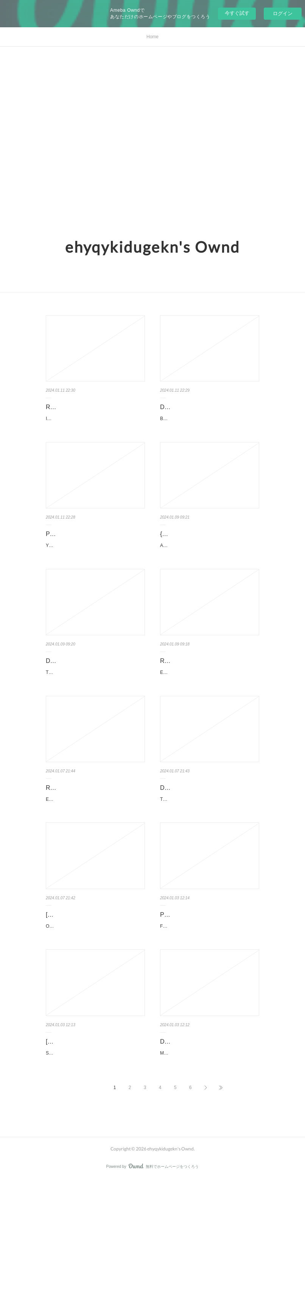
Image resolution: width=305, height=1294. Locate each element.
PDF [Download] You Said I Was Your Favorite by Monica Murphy (89, 558)
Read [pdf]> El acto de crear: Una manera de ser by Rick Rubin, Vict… (94, 850)
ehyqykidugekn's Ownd (152, 247)
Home (152, 36)
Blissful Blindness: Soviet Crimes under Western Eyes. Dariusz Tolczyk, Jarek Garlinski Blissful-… (209, 434)
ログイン (283, 13)
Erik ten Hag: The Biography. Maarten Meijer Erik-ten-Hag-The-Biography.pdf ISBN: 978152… (209, 726)
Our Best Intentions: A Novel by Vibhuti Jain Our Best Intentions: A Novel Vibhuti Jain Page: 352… (95, 1017)
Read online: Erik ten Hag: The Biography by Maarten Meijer (201, 704)
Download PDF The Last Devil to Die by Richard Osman (95, 704)
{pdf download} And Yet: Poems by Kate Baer (206, 558)
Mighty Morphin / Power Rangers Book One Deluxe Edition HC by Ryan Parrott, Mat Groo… (208, 1163)
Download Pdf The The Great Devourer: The (199, 850)
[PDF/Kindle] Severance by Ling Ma (94, 1137)
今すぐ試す (237, 13)
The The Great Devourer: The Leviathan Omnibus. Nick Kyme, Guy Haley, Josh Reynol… (209, 871)
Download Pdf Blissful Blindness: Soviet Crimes (204, 412)
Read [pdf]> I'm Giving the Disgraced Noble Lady (95, 412)
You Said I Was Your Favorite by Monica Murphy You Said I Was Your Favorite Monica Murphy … (94, 579)
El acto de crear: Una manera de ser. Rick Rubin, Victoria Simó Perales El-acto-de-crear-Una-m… (95, 871)
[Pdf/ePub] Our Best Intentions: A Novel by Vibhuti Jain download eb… (95, 996)
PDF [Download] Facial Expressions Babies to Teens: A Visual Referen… (208, 996)
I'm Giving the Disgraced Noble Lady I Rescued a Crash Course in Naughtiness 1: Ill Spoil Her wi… (95, 434)
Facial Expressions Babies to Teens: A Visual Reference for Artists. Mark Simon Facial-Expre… (209, 1017)
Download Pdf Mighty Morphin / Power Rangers (202, 1142)
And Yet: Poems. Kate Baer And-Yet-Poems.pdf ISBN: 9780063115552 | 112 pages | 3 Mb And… (209, 579)
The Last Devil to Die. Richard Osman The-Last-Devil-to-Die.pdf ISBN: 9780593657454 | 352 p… (95, 726)
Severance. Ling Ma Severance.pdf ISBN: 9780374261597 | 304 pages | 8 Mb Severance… (95, 1153)
